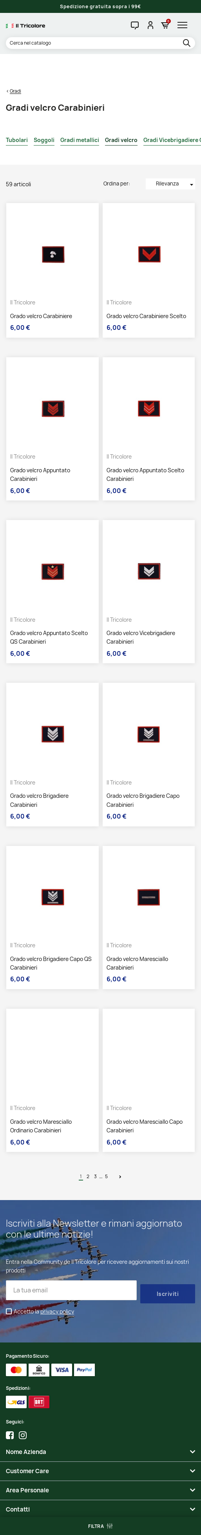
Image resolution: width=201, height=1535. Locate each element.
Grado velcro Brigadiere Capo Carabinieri (143, 770)
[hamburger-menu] (184, 25)
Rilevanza (175, 154)
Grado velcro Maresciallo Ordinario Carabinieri (41, 1096)
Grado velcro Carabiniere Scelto (146, 286)
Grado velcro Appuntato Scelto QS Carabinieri (49, 607)
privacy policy (57, 1281)
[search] (188, 43)
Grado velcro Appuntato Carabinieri (40, 444)
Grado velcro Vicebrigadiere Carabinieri (141, 607)
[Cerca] (100, 43)
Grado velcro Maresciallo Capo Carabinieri (145, 1096)
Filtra (96, 1526)
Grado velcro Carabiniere (41, 286)
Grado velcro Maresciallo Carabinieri (137, 933)
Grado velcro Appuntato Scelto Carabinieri (145, 444)
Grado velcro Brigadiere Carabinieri (39, 770)
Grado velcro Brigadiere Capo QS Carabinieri (51, 933)
